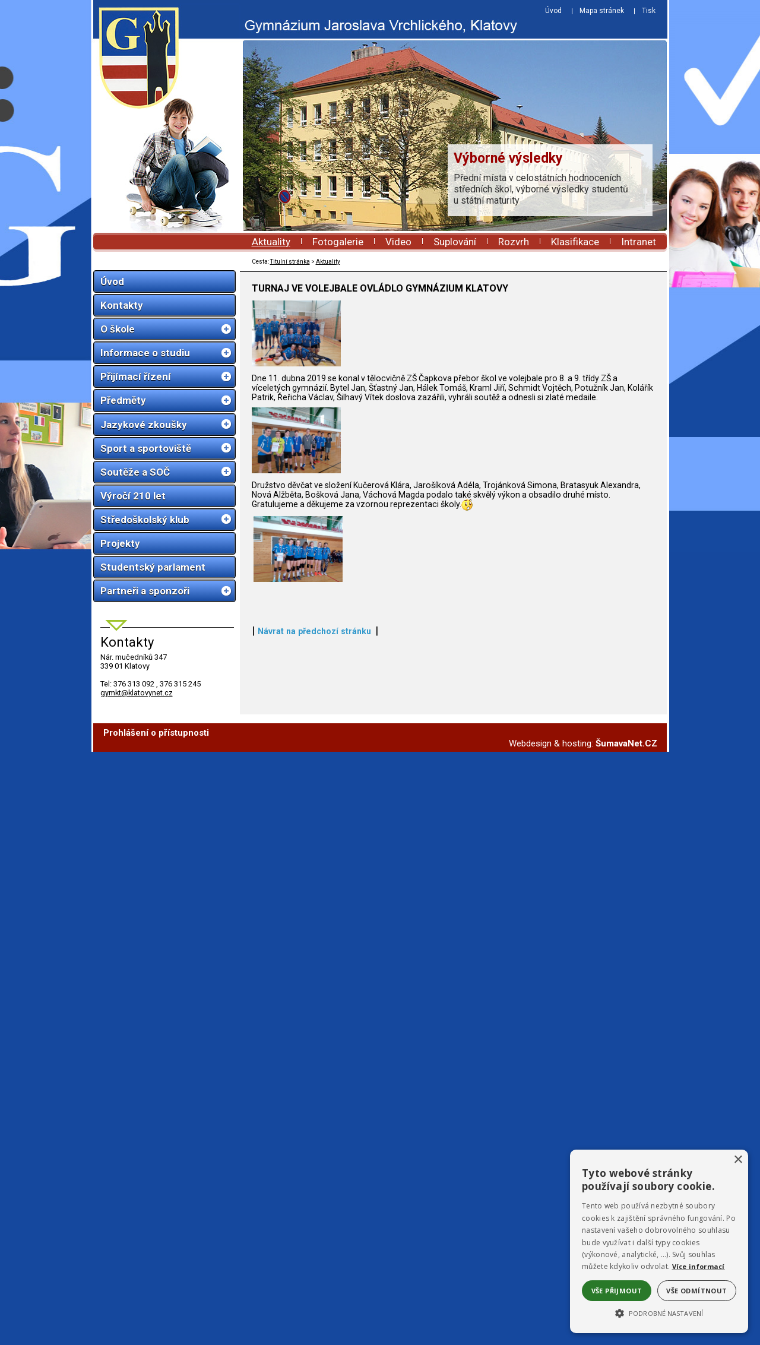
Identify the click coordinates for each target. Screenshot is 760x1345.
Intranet (638, 241)
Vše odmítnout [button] (696, 1290)
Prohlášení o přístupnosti (156, 1326)
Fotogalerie (337, 241)
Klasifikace (575, 241)
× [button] (737, 1160)
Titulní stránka (290, 261)
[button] (659, 1312)
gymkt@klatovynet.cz (136, 692)
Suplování (454, 241)
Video (398, 241)
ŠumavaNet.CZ (626, 1336)
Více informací (698, 1266)
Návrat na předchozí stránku (314, 1279)
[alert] (659, 1241)
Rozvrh (513, 241)
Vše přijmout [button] (616, 1290)
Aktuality (271, 241)
